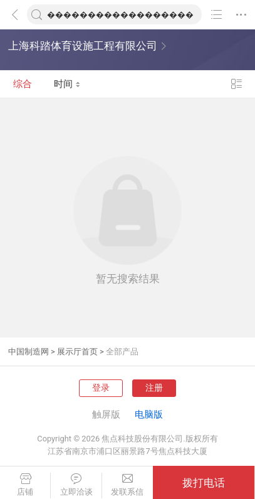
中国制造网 (28, 351)
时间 (67, 84)
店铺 (25, 484)
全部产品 (122, 351)
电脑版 (149, 414)
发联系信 (127, 484)
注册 (154, 388)
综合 (22, 84)
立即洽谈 (76, 484)
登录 (101, 388)
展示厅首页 (77, 351)
